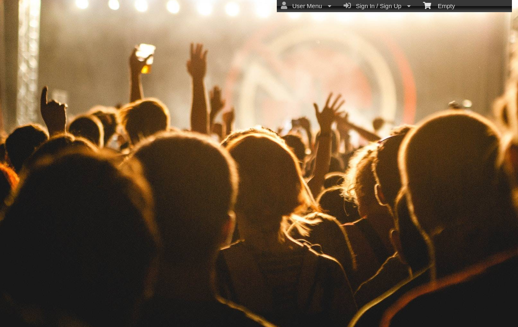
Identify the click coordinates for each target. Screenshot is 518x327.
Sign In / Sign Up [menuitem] (377, 5)
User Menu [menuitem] (306, 5)
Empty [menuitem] (439, 5)
